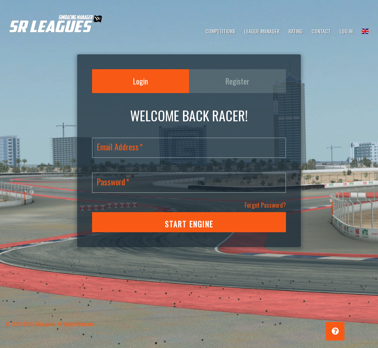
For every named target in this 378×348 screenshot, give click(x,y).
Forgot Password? (265, 205)
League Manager (262, 31)
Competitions (220, 31)
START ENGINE (189, 224)
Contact (321, 31)
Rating (296, 31)
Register (237, 81)
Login (140, 81)
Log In (346, 31)
